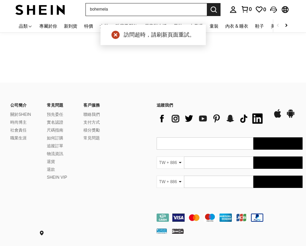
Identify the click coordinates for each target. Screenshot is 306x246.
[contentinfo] (230, 218)
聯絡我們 (91, 114)
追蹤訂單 (55, 146)
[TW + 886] (170, 162)
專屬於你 (48, 26)
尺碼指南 (55, 130)
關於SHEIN (20, 114)
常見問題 (91, 138)
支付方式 (91, 122)
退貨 (51, 161)
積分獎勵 (91, 130)
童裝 (214, 26)
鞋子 (259, 26)
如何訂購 (55, 138)
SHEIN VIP (57, 177)
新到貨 (70, 26)
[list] (211, 118)
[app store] (277, 116)
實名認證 (55, 122)
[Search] (214, 9)
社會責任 (18, 130)
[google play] (290, 116)
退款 (51, 169)
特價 (88, 26)
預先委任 (55, 114)
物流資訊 (55, 153)
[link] (260, 9)
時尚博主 (18, 122)
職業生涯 (18, 138)
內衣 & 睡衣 (236, 26)
